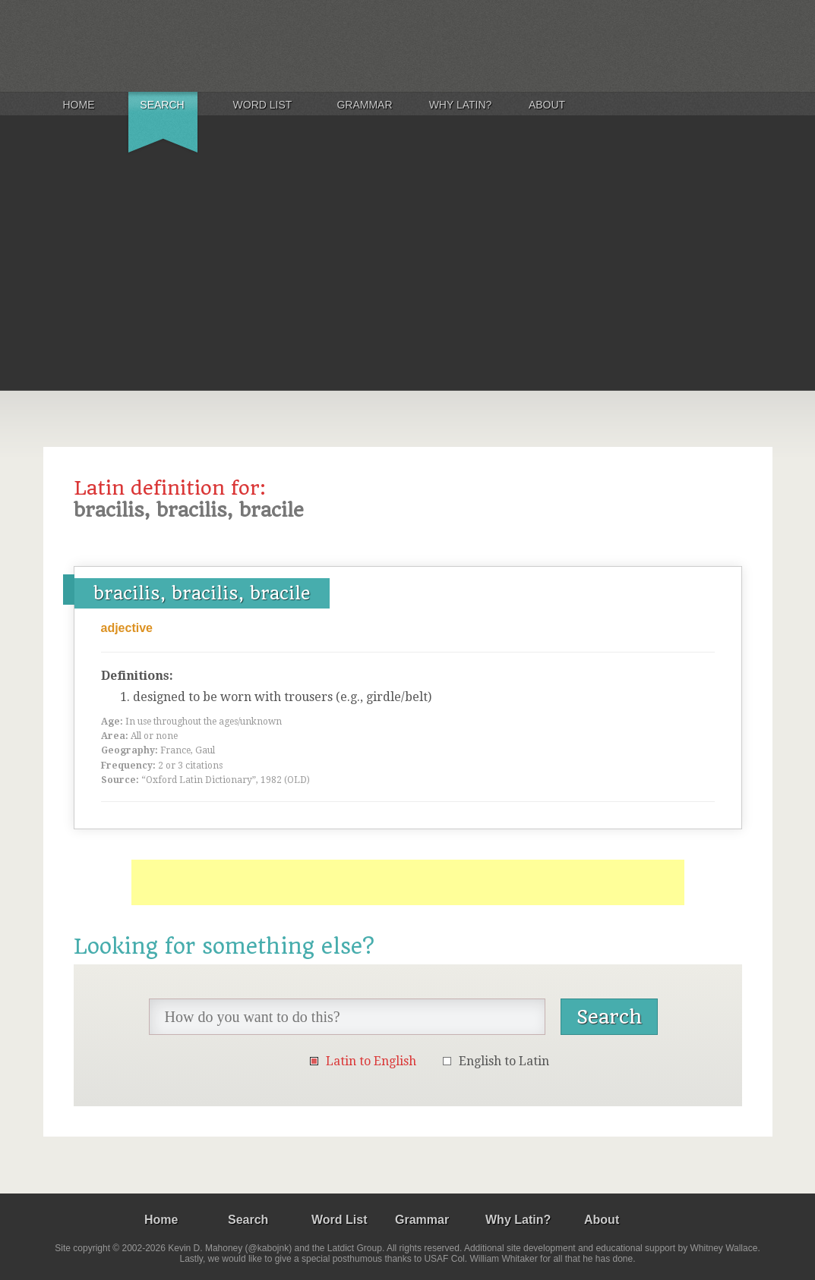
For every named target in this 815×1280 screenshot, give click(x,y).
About (547, 105)
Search (162, 105)
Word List (262, 105)
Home (79, 105)
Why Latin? (460, 105)
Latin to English (371, 1061)
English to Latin (504, 1061)
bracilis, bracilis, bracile (202, 593)
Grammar (364, 105)
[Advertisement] (407, 276)
